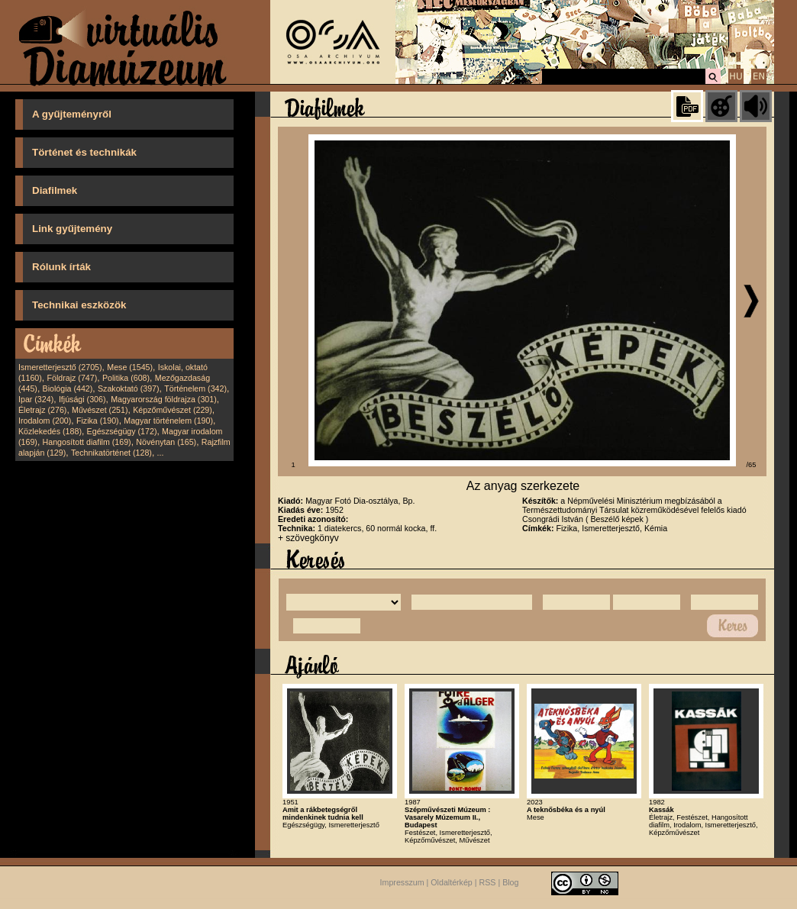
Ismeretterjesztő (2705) (60, 367)
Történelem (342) (195, 388)
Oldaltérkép (452, 883)
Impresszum (402, 883)
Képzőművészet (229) (172, 409)
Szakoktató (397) (129, 388)
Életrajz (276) (42, 409)
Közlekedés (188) (50, 431)
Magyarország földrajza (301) (164, 399)
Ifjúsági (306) (82, 399)
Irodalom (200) (44, 420)
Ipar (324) (35, 399)
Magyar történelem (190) (168, 420)
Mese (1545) (130, 367)
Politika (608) (126, 377)
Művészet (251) (99, 409)
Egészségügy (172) (122, 431)
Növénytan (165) (166, 441)
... (160, 452)
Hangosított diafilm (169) (87, 441)
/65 (752, 465)
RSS (487, 883)
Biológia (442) (68, 388)
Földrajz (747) (72, 377)
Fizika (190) (97, 420)
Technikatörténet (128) (111, 452)
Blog (510, 883)
